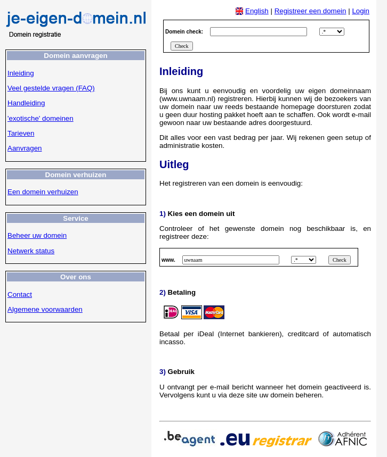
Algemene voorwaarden (45, 309)
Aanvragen (24, 148)
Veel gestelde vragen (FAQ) (51, 88)
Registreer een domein (310, 11)
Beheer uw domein (37, 235)
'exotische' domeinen (40, 118)
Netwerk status (30, 251)
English (257, 11)
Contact (19, 294)
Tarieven (20, 133)
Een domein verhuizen (42, 192)
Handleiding (26, 103)
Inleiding (20, 73)
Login (360, 11)
